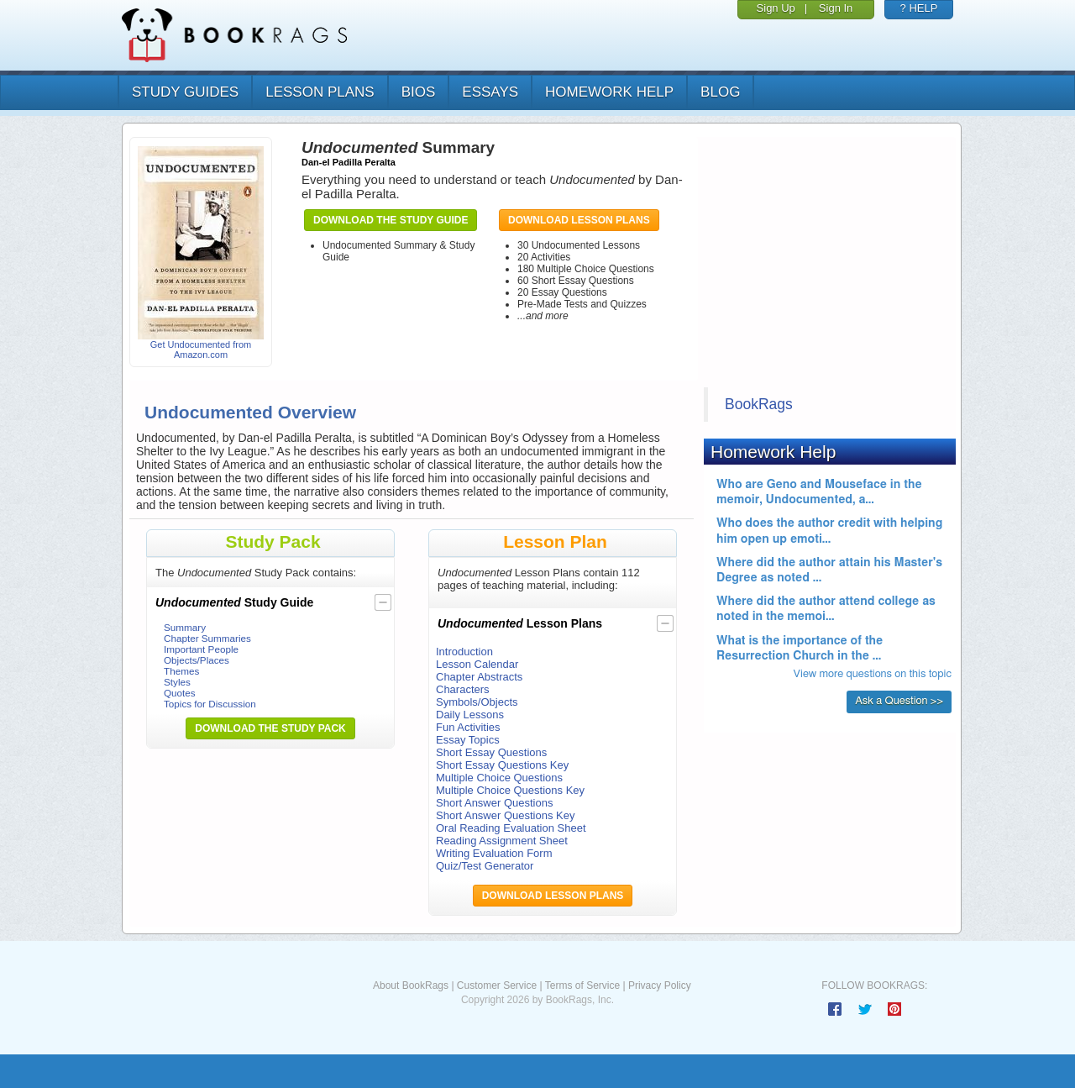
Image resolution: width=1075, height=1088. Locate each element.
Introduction (464, 651)
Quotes (180, 692)
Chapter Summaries (207, 638)
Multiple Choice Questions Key (510, 790)
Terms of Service (582, 985)
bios (418, 92)
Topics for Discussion (210, 703)
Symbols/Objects (477, 702)
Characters (463, 689)
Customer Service (497, 985)
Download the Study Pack (270, 728)
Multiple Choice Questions (499, 777)
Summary (185, 627)
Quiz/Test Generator (484, 865)
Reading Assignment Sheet (502, 840)
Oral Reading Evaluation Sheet (511, 828)
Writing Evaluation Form (494, 853)
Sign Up (776, 8)
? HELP (919, 8)
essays (490, 92)
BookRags (759, 404)
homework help (609, 92)
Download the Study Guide (390, 220)
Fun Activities (468, 727)
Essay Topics (468, 739)
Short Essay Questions (491, 752)
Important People (201, 649)
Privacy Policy (659, 985)
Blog (720, 92)
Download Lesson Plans (579, 220)
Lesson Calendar (477, 664)
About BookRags (410, 985)
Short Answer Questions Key (505, 815)
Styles (177, 681)
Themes (181, 670)
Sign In (835, 8)
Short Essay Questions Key (502, 765)
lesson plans (319, 92)
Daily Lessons (470, 714)
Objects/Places (196, 659)
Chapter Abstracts (479, 676)
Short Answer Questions (494, 802)
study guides (185, 92)
